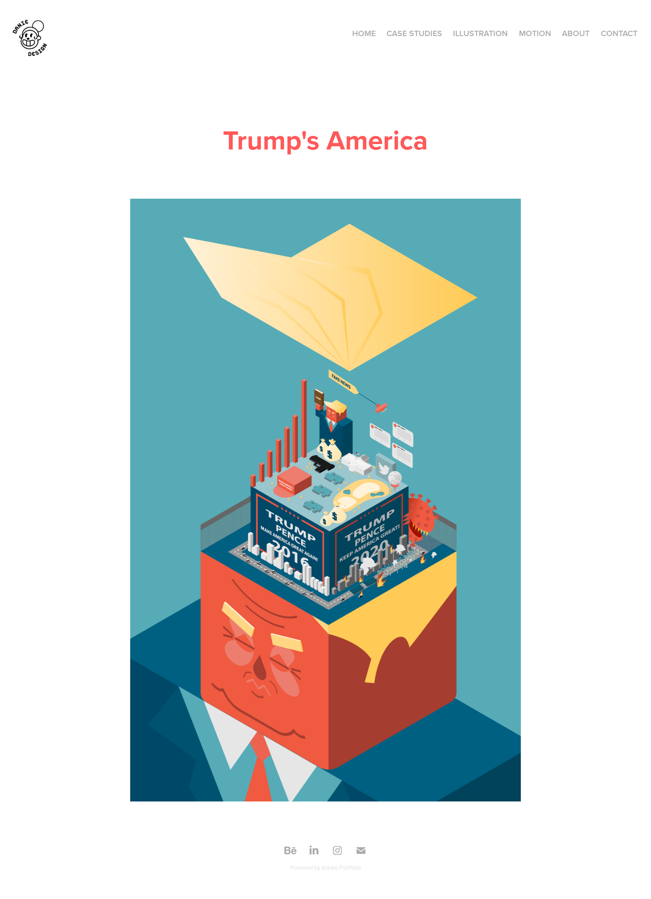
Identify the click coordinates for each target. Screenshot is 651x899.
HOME (364, 33)
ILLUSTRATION (480, 33)
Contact (619, 33)
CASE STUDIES (414, 33)
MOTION (535, 33)
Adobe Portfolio (341, 867)
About (576, 33)
